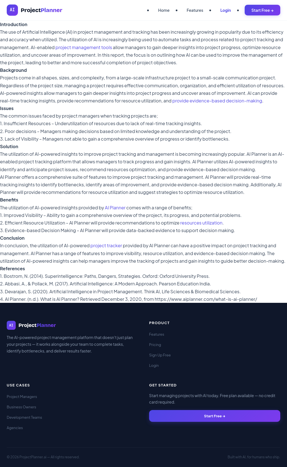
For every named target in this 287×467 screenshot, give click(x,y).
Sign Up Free (160, 355)
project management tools (83, 47)
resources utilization (201, 223)
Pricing (155, 344)
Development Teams (24, 417)
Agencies (15, 427)
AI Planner (115, 207)
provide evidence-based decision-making (217, 101)
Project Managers (22, 396)
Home (164, 10)
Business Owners (21, 407)
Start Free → (262, 10)
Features (195, 10)
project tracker (106, 245)
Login (225, 10)
